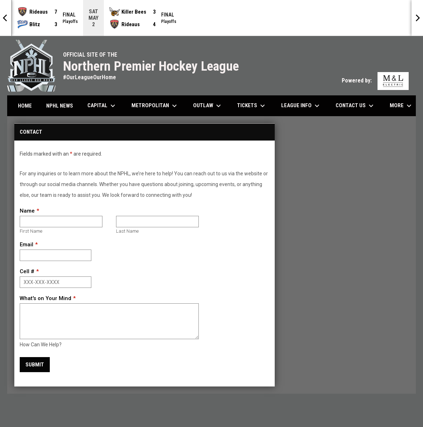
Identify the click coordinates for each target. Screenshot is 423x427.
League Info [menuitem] (301, 105)
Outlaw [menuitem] (208, 105)
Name (27, 211)
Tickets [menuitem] (252, 105)
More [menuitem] (401, 105)
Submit (34, 364)
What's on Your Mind (45, 298)
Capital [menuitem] (102, 105)
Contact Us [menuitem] (355, 105)
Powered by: (375, 80)
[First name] (61, 221)
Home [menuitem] (25, 106)
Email (26, 244)
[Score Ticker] (211, 18)
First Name (31, 231)
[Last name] (157, 221)
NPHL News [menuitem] (59, 106)
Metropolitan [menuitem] (155, 105)
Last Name (127, 231)
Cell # (27, 271)
